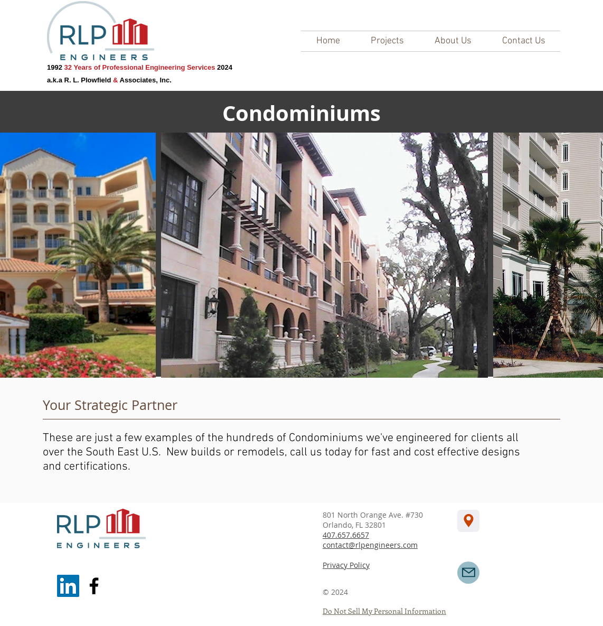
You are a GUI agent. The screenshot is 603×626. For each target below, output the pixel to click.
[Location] (468, 521)
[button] (387, 41)
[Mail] (468, 573)
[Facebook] (94, 586)
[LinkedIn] (68, 586)
